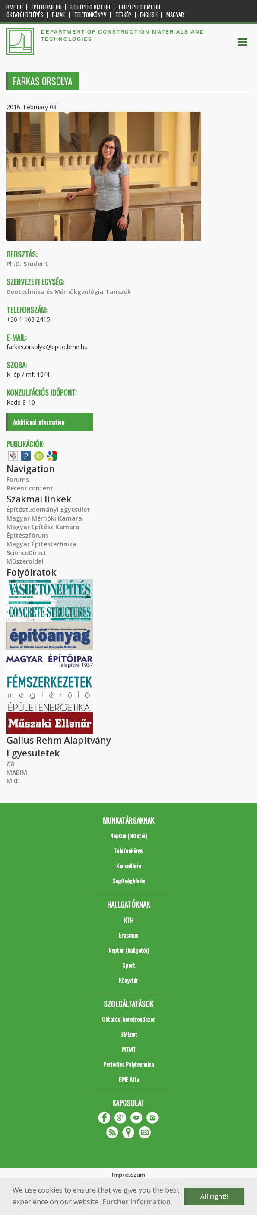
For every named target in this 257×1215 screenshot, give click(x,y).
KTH (128, 919)
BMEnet (128, 1033)
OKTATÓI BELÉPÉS (24, 15)
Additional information (38, 421)
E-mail (59, 15)
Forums (17, 479)
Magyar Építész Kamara (42, 527)
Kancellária (128, 865)
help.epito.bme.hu (139, 7)
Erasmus (128, 934)
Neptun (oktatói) (128, 835)
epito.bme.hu (47, 7)
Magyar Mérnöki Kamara (44, 518)
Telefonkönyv (90, 15)
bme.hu (14, 7)
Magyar (175, 15)
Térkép (123, 15)
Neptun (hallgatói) (128, 950)
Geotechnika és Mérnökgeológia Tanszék (68, 292)
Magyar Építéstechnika (41, 544)
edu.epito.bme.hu (90, 7)
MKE (12, 781)
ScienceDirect (26, 553)
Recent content (29, 488)
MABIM (16, 772)
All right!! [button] (214, 1196)
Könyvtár (128, 980)
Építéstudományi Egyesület (48, 509)
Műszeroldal (25, 561)
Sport (128, 965)
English (149, 15)
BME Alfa (128, 1079)
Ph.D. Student (27, 264)
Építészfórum (27, 535)
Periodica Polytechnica (128, 1064)
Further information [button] (137, 1201)
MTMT (129, 1049)
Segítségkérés (128, 880)
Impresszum (128, 1174)
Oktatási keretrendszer (128, 1018)
